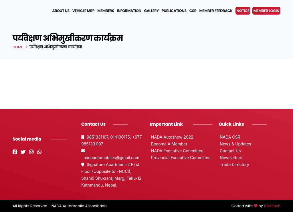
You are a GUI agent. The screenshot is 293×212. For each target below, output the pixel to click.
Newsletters (230, 157)
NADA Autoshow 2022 (171, 137)
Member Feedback (216, 10)
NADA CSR (229, 137)
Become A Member (168, 143)
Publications (174, 10)
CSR (193, 10)
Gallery (151, 10)
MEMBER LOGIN (266, 10)
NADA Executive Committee (176, 150)
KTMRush (272, 206)
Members (105, 10)
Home (18, 47)
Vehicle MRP (83, 10)
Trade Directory (234, 164)
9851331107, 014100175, (106, 137)
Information (129, 10)
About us (61, 10)
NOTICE (243, 10)
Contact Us (230, 150)
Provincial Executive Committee (180, 157)
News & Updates (235, 143)
